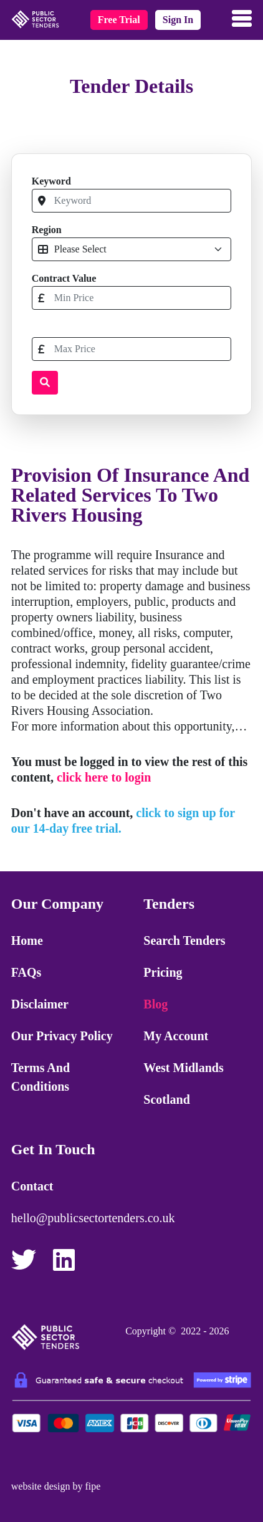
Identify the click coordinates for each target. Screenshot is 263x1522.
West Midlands (183, 1067)
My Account (175, 1036)
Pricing (162, 972)
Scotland (166, 1099)
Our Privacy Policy (62, 1036)
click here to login (104, 777)
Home (27, 940)
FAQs (26, 972)
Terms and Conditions (40, 1077)
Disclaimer (40, 1004)
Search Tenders (184, 940)
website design (40, 1486)
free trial (119, 19)
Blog (155, 1004)
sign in (178, 19)
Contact (32, 1186)
